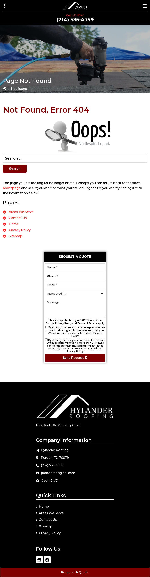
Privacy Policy (20, 230)
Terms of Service (87, 323)
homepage (12, 188)
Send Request (75, 357)
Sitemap (15, 236)
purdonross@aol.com (58, 473)
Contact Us (18, 218)
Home (14, 224)
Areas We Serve (21, 212)
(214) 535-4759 (75, 19)
